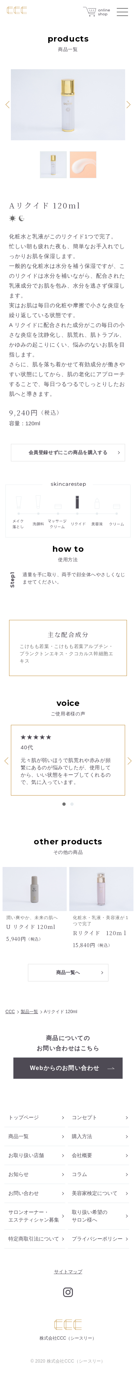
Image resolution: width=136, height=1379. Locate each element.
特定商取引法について (33, 1239)
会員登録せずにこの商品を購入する (68, 452)
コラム (79, 1174)
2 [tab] (72, 804)
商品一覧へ (68, 972)
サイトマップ (68, 1271)
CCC (10, 1011)
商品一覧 (18, 1136)
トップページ (23, 1117)
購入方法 (82, 1136)
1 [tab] (64, 804)
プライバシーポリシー (97, 1239)
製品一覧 (29, 1011)
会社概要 (82, 1155)
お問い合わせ (23, 1193)
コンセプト (84, 1117)
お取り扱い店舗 (26, 1155)
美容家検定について (95, 1193)
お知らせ (18, 1174)
